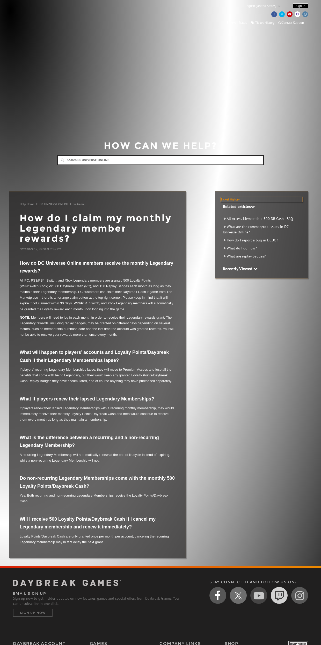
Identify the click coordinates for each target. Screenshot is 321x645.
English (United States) (260, 6)
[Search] (160, 160)
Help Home (27, 204)
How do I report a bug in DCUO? (252, 240)
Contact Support (291, 22)
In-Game (79, 204)
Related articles (239, 206)
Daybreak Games (36, 15)
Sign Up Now (33, 613)
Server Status (237, 22)
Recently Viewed (240, 268)
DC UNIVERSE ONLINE (54, 204)
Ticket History (262, 22)
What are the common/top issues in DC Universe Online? (255, 229)
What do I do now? (242, 248)
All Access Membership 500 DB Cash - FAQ (260, 218)
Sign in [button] (300, 6)
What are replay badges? (246, 256)
